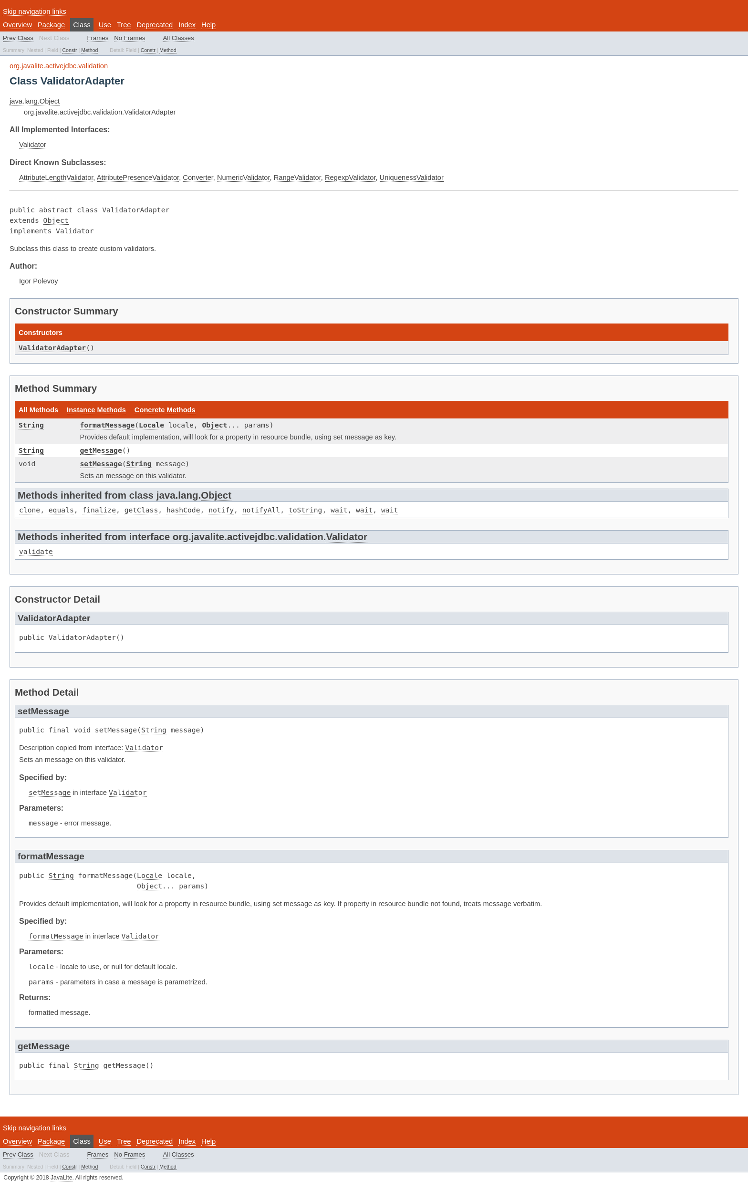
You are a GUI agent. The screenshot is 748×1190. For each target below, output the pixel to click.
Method (89, 50)
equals (61, 510)
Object (56, 220)
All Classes (178, 38)
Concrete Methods (165, 410)
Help (208, 25)
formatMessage (107, 425)
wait (339, 510)
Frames (98, 38)
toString (305, 510)
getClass (141, 510)
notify (221, 510)
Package (51, 25)
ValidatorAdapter (52, 348)
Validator (32, 144)
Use (105, 25)
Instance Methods (96, 410)
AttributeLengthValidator (56, 177)
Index (187, 25)
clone (29, 510)
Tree (124, 25)
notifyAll (261, 510)
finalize (99, 510)
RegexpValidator (350, 177)
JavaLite (62, 1177)
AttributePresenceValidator (138, 177)
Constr (69, 50)
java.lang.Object (35, 101)
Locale (151, 425)
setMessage (101, 463)
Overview (17, 25)
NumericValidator (243, 177)
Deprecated (154, 25)
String (31, 425)
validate (36, 551)
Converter (198, 177)
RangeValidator (297, 177)
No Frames (129, 38)
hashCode (183, 510)
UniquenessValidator (412, 177)
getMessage (101, 450)
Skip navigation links (34, 11)
